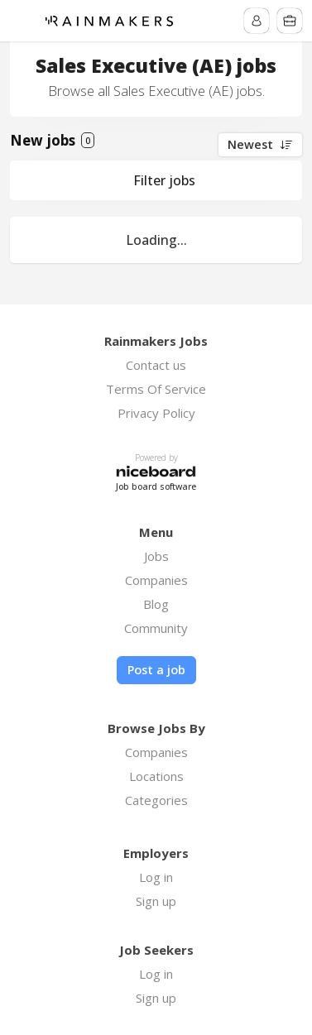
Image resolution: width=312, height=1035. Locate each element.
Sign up (156, 901)
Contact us (156, 365)
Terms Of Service (156, 389)
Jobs (156, 556)
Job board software (156, 486)
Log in (156, 877)
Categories (156, 800)
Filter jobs (164, 180)
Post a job (156, 670)
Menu (22, 20)
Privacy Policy (156, 413)
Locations (156, 776)
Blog (156, 604)
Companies (156, 580)
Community (156, 628)
